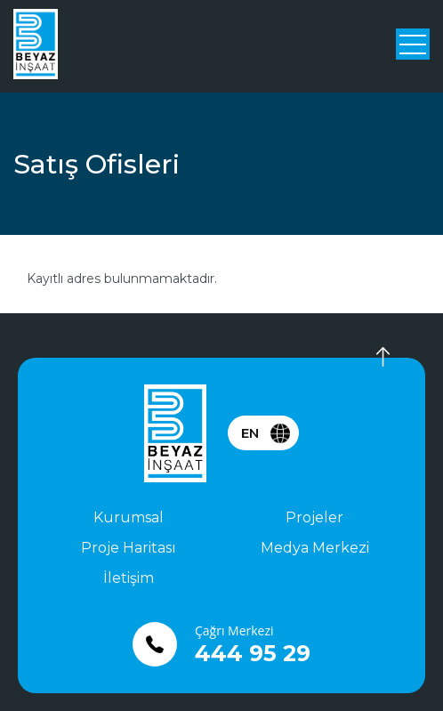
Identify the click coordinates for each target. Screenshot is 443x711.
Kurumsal (128, 517)
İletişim (128, 578)
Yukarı (372, 357)
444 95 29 (252, 653)
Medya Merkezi (315, 547)
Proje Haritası (128, 547)
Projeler (314, 517)
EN (250, 432)
